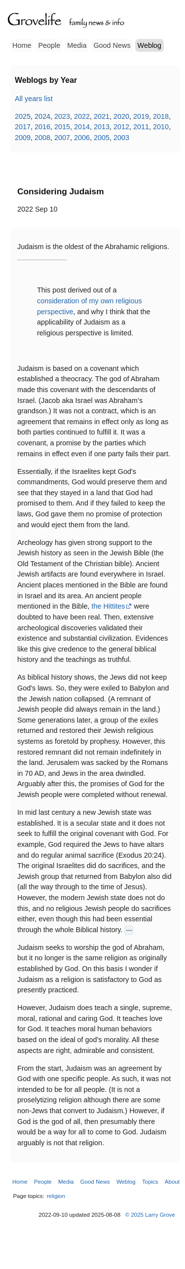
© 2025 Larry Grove (150, 1215)
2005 (102, 138)
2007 (62, 138)
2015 (62, 127)
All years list (34, 99)
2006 (82, 138)
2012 (121, 127)
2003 (121, 138)
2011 (141, 127)
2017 (23, 127)
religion (56, 1196)
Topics (150, 1182)
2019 (141, 116)
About (172, 1182)
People (49, 45)
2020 (121, 116)
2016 (42, 127)
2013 (102, 127)
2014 (82, 127)
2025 (23, 116)
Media (76, 45)
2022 (82, 116)
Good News (111, 45)
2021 (102, 116)
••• (129, 930)
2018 (161, 116)
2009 (23, 138)
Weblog (150, 45)
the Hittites (108, 606)
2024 (42, 116)
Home (21, 45)
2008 (42, 138)
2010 (161, 127)
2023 (62, 116)
